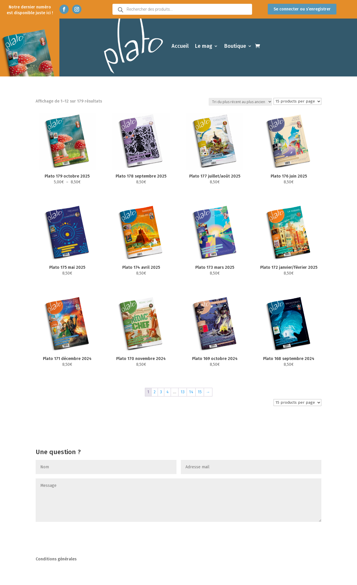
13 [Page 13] (183, 392)
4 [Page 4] (167, 392)
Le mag (203, 46)
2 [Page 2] (155, 392)
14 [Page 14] (191, 392)
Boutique (235, 46)
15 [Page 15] (200, 392)
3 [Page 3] (161, 392)
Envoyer (304, 533)
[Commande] (240, 102)
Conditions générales (56, 559)
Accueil (180, 46)
